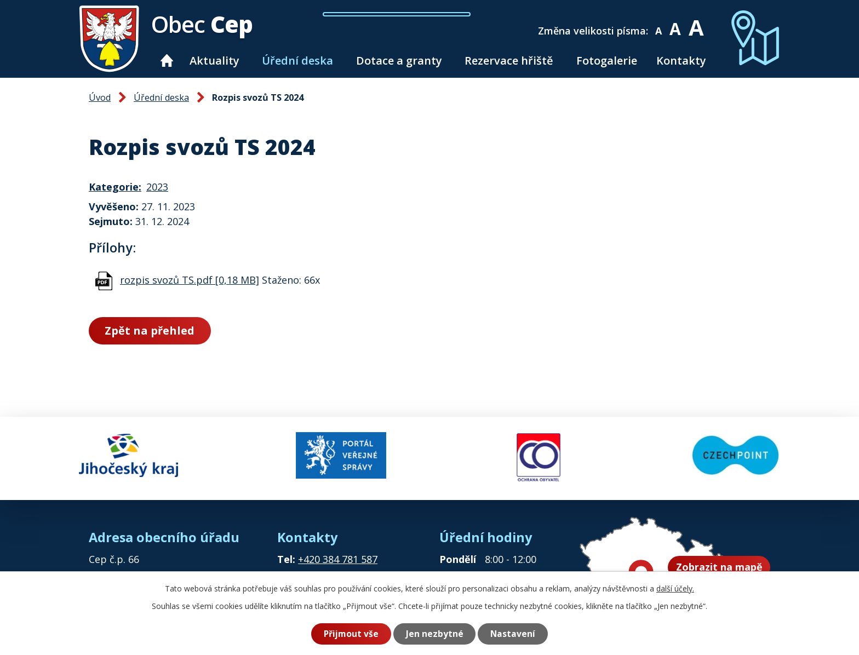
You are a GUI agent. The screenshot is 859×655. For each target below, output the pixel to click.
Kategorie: (115, 186)
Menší (660, 23)
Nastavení (513, 634)
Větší (698, 23)
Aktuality (214, 60)
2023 (157, 186)
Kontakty (681, 60)
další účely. (675, 588)
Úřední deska (297, 60)
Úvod (167, 60)
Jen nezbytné (434, 634)
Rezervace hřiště (509, 60)
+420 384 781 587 (337, 557)
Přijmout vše (350, 634)
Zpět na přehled (150, 330)
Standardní (677, 23)
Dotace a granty (399, 60)
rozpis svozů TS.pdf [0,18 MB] (189, 279)
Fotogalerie (606, 60)
